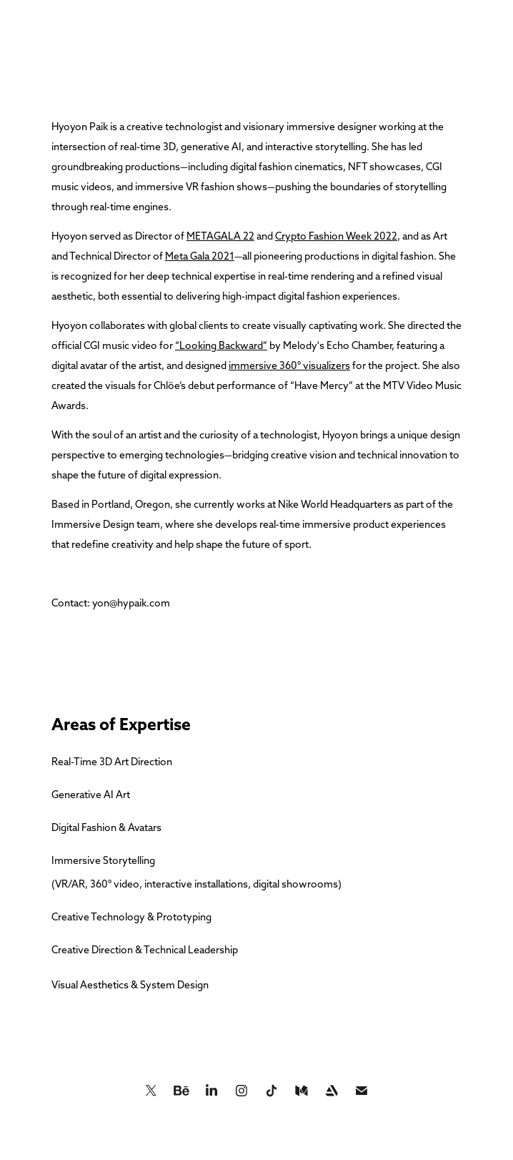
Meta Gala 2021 (199, 256)
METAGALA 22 (220, 236)
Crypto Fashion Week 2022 (336, 236)
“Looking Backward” (221, 345)
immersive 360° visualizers (289, 365)
